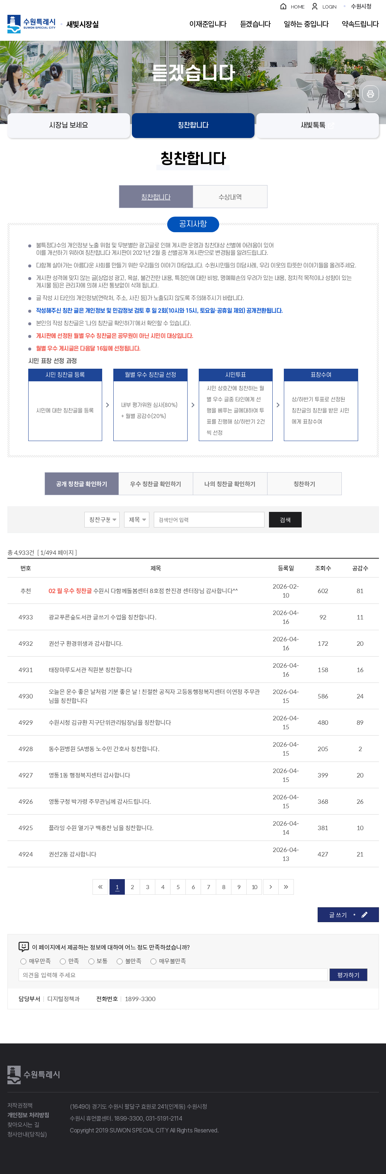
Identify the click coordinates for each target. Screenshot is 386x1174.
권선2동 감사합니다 (73, 853)
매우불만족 (172, 960)
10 (254, 886)
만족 (73, 960)
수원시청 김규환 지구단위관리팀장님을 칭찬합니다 (110, 722)
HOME (298, 7)
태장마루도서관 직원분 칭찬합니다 (90, 669)
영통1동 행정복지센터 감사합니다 (89, 774)
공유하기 (347, 93)
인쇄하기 (370, 93)
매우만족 (40, 960)
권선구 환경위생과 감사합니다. (86, 643)
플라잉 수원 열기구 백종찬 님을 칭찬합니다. (101, 827)
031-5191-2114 (164, 1118)
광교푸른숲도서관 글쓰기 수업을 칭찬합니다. (102, 616)
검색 (285, 519)
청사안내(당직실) (27, 1134)
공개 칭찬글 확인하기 (81, 483)
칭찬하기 (304, 483)
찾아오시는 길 (23, 1124)
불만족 (133, 960)
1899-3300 (128, 1118)
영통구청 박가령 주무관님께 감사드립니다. (100, 801)
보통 (102, 960)
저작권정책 (20, 1105)
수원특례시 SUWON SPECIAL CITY (82, 24)
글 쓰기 (338, 914)
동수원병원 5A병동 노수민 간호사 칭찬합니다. (104, 748)
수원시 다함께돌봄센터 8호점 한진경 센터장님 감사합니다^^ (165, 590)
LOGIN (329, 7)
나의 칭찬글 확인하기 (230, 483)
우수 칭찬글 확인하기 (155, 483)
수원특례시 (33, 1075)
